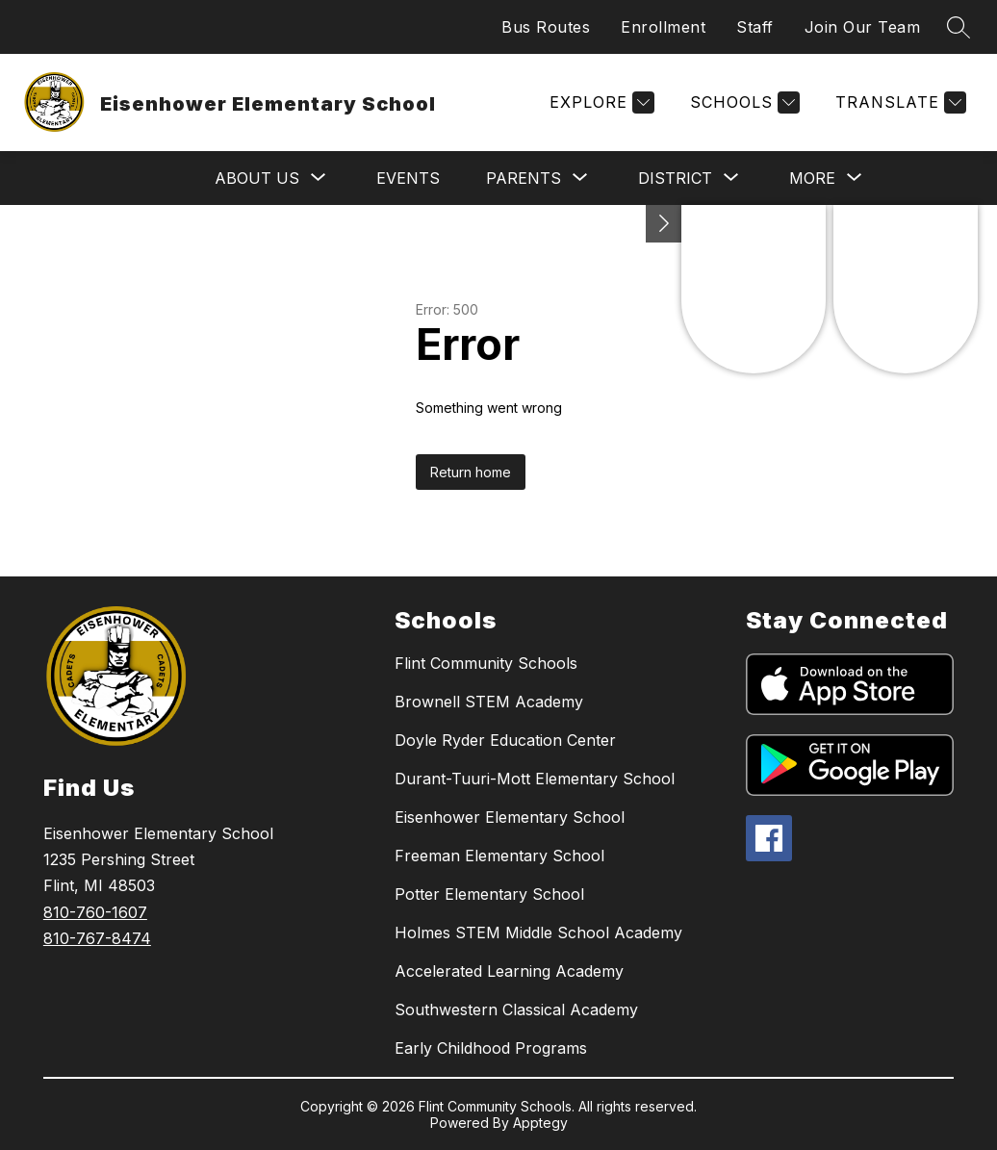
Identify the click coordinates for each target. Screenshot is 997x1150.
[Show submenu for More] (812, 178)
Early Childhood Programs (491, 1048)
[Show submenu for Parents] (523, 178)
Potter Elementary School (489, 894)
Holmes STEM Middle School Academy (538, 932)
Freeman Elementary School (499, 855)
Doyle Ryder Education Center (505, 740)
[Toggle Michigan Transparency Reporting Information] (664, 224)
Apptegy (540, 1122)
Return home (470, 472)
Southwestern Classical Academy (516, 1009)
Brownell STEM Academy (489, 701)
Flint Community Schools (486, 663)
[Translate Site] (898, 102)
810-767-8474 (97, 938)
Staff (755, 27)
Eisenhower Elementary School (510, 817)
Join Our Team (863, 27)
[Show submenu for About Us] (257, 178)
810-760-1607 (95, 912)
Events (408, 178)
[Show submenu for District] (675, 178)
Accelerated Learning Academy (509, 971)
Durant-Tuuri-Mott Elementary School (535, 778)
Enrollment (663, 27)
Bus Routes (545, 27)
